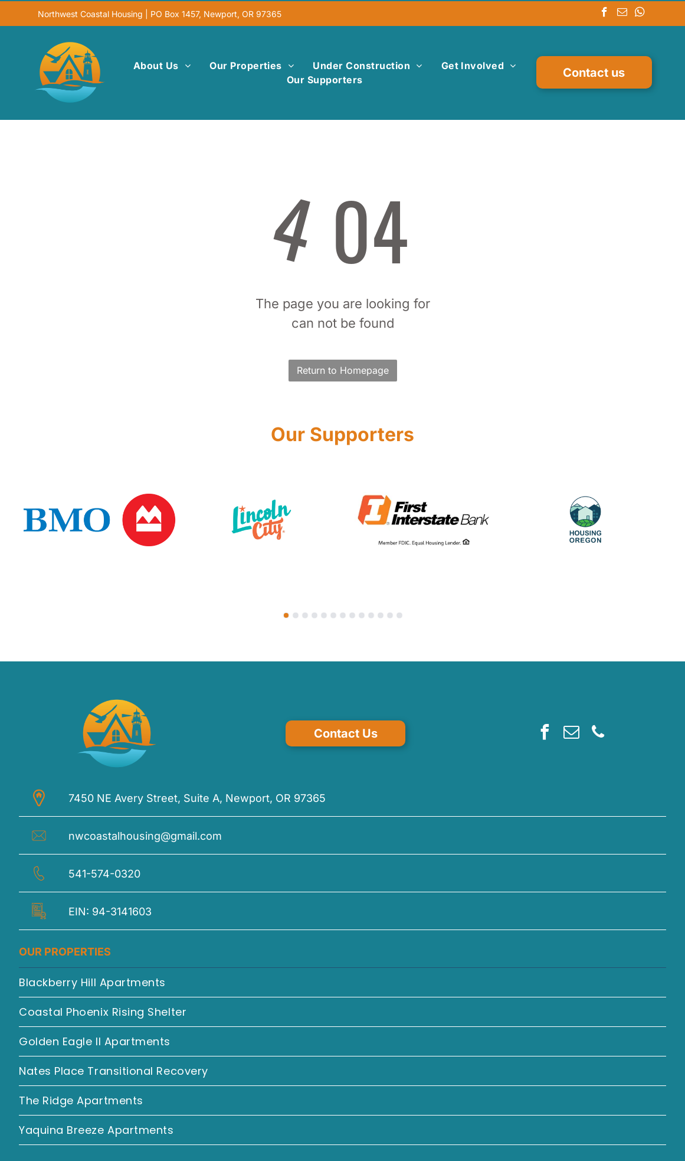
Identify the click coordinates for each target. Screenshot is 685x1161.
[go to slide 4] (314, 613)
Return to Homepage (343, 368)
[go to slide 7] (342, 613)
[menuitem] (162, 64)
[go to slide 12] (390, 613)
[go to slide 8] (352, 613)
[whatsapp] (639, 12)
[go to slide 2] (295, 613)
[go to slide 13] (399, 613)
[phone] (597, 731)
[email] (622, 12)
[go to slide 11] (380, 613)
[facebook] (604, 12)
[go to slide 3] (305, 613)
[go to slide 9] (361, 613)
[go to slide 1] (286, 613)
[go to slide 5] (324, 613)
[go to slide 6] (333, 613)
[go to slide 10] (371, 613)
